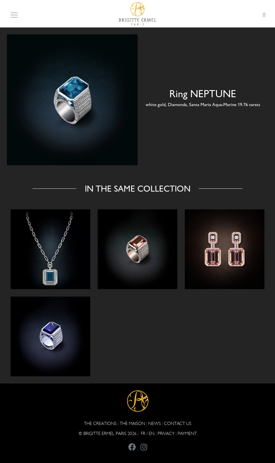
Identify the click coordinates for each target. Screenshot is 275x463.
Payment (187, 433)
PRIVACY (166, 433)
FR (143, 433)
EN (151, 433)
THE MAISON (132, 423)
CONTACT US (177, 423)
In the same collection (137, 189)
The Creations (100, 423)
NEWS (154, 423)
